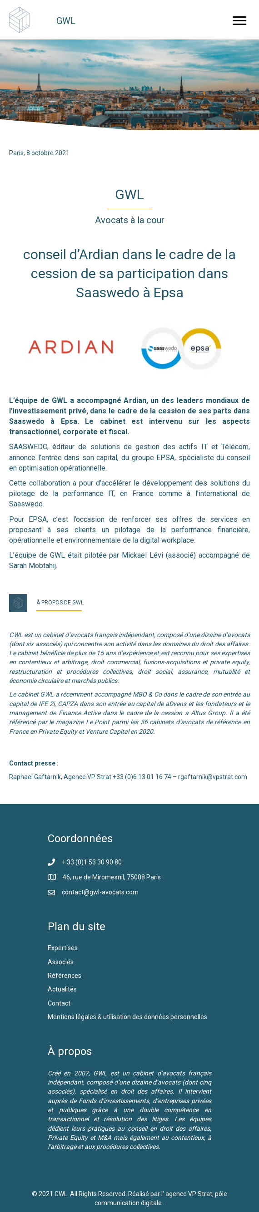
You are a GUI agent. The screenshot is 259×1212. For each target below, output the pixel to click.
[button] (239, 21)
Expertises (63, 948)
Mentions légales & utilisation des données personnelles (127, 1017)
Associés (61, 962)
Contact (59, 1003)
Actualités (62, 989)
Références (65, 975)
